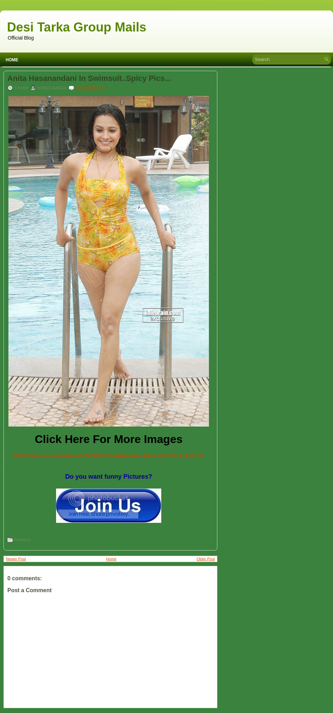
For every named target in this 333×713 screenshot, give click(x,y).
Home (12, 59)
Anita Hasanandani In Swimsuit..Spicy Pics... (89, 78)
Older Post (206, 559)
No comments (90, 88)
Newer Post (16, 559)
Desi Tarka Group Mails (76, 27)
